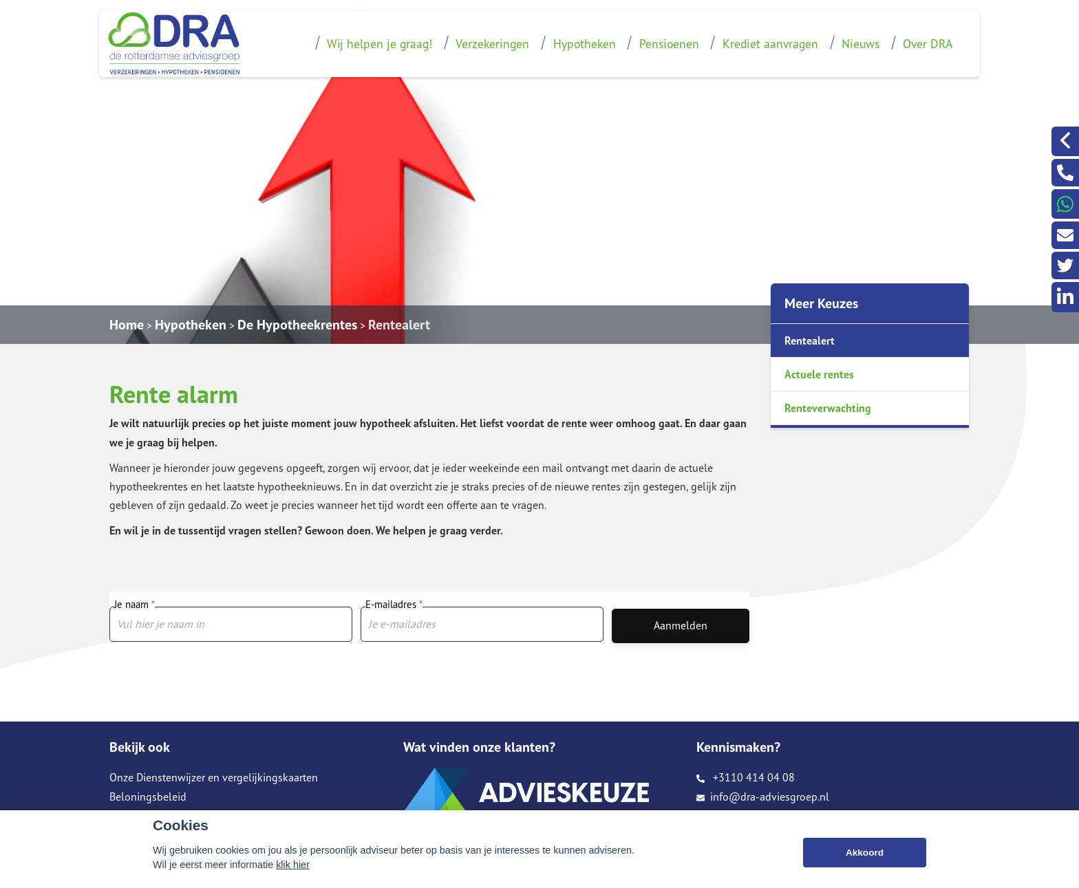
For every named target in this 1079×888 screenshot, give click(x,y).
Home (126, 325)
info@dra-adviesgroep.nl (762, 796)
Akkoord (865, 852)
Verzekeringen (492, 44)
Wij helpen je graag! (379, 44)
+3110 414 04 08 (745, 777)
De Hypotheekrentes (297, 325)
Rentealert (399, 325)
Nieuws (860, 44)
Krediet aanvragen (770, 44)
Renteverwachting (827, 408)
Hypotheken (584, 44)
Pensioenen (669, 44)
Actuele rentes (819, 374)
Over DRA (927, 44)
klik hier (293, 864)
